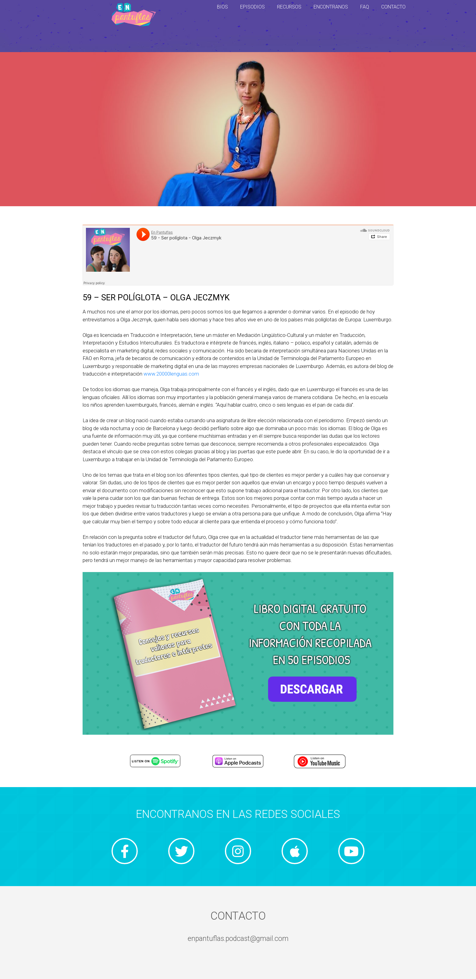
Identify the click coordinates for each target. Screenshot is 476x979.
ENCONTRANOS (331, 7)
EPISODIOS (252, 7)
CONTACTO (393, 7)
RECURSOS (289, 7)
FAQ (364, 7)
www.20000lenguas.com (171, 374)
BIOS (222, 7)
